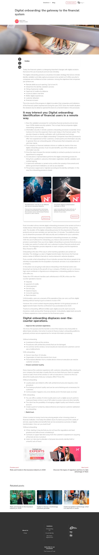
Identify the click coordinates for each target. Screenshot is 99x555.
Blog (53, 2)
